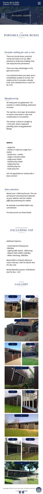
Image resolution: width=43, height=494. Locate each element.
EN (23, 492)
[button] (39, 2)
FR (19, 492)
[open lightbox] (13, 306)
